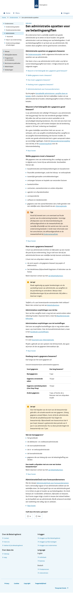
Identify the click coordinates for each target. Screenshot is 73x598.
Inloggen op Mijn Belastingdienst (49, 543)
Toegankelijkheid (40, 589)
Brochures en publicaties (12, 63)
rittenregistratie (61, 206)
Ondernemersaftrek (51, 234)
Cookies (16, 589)
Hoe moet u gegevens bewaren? (39, 80)
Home (4, 17)
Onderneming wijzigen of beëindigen (13, 44)
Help (5, 563)
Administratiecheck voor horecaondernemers (44, 89)
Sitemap (6, 559)
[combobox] (43, 13)
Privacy (6, 589)
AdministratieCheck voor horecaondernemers (53, 488)
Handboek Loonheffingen (39, 332)
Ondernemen (14, 17)
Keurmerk (10, 36)
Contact (6, 543)
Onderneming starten (12, 27)
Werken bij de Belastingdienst (13, 551)
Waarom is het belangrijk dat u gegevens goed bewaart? (47, 71)
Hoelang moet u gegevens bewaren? (40, 84)
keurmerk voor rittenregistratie (43, 340)
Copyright (27, 589)
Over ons (7, 547)
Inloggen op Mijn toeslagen (48, 547)
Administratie (10, 33)
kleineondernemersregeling (60, 141)
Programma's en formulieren (9, 59)
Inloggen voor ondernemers (48, 551)
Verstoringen (9, 70)
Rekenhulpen (9, 66)
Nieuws (7, 51)
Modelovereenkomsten (13, 30)
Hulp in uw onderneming (13, 40)
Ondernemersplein (34, 54)
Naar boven (32, 151)
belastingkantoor (53, 305)
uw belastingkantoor (55, 276)
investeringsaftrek (45, 144)
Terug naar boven (60, 593)
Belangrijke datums (11, 55)
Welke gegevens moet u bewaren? (40, 75)
